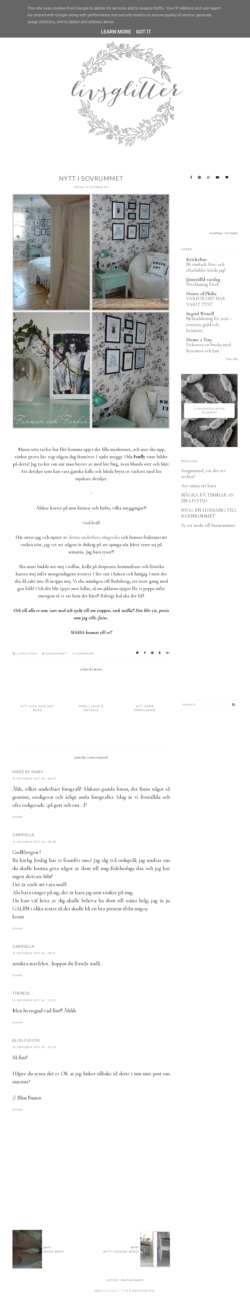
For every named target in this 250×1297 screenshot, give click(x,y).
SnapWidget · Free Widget (223, 233)
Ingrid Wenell (200, 314)
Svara (17, 817)
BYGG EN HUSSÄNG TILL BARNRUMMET (209, 513)
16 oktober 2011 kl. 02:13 (34, 1047)
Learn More (116, 32)
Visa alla (231, 359)
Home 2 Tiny (199, 340)
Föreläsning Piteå (202, 284)
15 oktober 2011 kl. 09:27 (34, 778)
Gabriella (23, 834)
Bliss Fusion (26, 1040)
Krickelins (196, 259)
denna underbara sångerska (94, 537)
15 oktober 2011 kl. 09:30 (34, 841)
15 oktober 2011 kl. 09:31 (34, 953)
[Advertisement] (101, 1199)
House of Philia (201, 294)
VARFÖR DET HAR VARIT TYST (205, 301)
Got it (143, 32)
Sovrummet (56, 653)
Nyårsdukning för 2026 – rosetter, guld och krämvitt (209, 324)
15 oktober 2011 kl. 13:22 (34, 1000)
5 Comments (83, 653)
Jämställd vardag (203, 279)
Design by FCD (144, 1290)
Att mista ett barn (198, 486)
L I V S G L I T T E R (118, 1290)
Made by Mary (27, 771)
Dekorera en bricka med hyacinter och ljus (208, 347)
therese (21, 993)
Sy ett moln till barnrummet (208, 525)
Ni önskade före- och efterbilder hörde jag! (206, 267)
